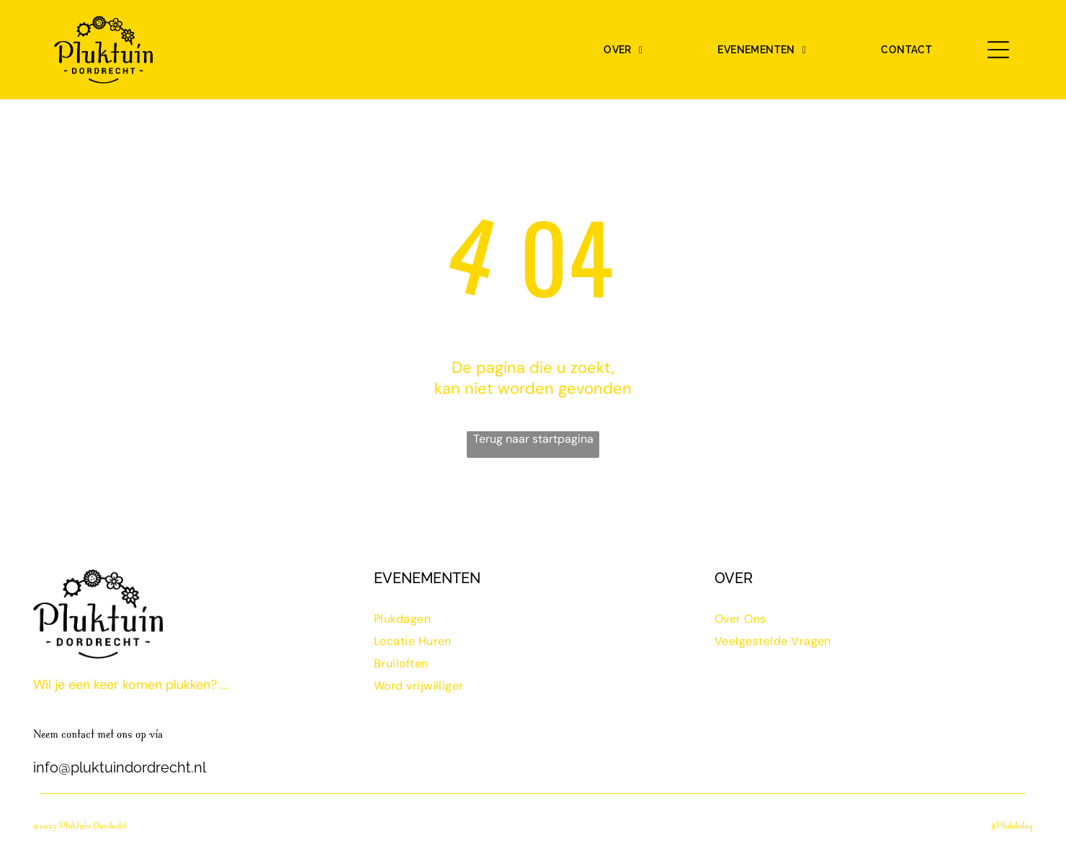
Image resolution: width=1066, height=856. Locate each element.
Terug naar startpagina (533, 438)
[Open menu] (998, 49)
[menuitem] (623, 50)
